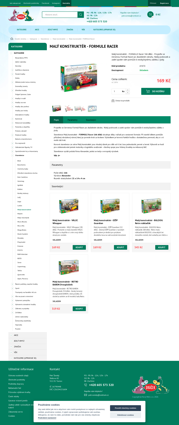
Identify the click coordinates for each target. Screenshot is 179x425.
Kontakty (66, 3)
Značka (69, 29)
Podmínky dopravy (16, 384)
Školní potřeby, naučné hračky (26, 284)
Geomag (20, 181)
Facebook (45, 3)
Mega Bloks (21, 230)
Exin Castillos (22, 177)
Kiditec (20, 189)
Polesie (20, 246)
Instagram (56, 3)
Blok (19, 161)
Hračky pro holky (21, 110)
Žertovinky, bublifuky (23, 321)
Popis (56, 119)
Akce (37, 29)
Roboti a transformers (23, 139)
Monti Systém (22, 234)
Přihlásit (153, 3)
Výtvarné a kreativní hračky (25, 304)
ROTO (19, 258)
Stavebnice (45, 39)
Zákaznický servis (15, 411)
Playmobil (21, 242)
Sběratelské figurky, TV (23, 147)
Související (91, 119)
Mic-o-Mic (20, 226)
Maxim (20, 214)
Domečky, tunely (21, 86)
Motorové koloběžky (22, 123)
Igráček (20, 185)
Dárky (17, 78)
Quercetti (21, 275)
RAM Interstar (22, 254)
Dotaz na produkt (122, 100)
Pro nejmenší (20, 143)
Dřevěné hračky (21, 90)
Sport (17, 288)
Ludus (19, 205)
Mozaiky (20, 238)
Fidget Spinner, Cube (23, 94)
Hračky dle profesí (22, 106)
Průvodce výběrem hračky (19, 392)
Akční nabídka (20, 62)
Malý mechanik (23, 218)
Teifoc (19, 270)
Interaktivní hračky (22, 115)
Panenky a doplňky (22, 127)
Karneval (18, 119)
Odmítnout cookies (125, 415)
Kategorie (21, 29)
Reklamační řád (14, 388)
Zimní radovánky (21, 317)
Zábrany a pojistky (22, 308)
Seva (19, 262)
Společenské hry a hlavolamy (26, 151)
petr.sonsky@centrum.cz (131, 16)
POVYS (20, 250)
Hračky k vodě (20, 98)
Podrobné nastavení (47, 418)
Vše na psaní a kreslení (24, 296)
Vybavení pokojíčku (22, 300)
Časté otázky (13, 396)
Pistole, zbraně (20, 131)
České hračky (20, 74)
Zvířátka (18, 312)
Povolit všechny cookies (125, 408)
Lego (19, 201)
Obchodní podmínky (31, 3)
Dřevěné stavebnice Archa (27, 173)
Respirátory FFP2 (21, 58)
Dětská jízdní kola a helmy (25, 82)
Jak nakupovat (15, 3)
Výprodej (18, 325)
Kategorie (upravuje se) (104, 29)
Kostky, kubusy (22, 193)
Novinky (18, 66)
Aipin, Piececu (22, 279)
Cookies (11, 416)
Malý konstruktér (59, 39)
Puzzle (17, 329)
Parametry (72, 119)
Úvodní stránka (18, 38)
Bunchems (21, 165)
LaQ (19, 197)
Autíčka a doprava (22, 70)
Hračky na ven (20, 102)
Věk (83, 29)
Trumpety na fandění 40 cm (25, 292)
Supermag (21, 266)
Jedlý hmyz (53, 29)
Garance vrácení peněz (18, 400)
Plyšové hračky (20, 135)
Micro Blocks (22, 222)
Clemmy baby (22, 169)
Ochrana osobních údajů (18, 375)
